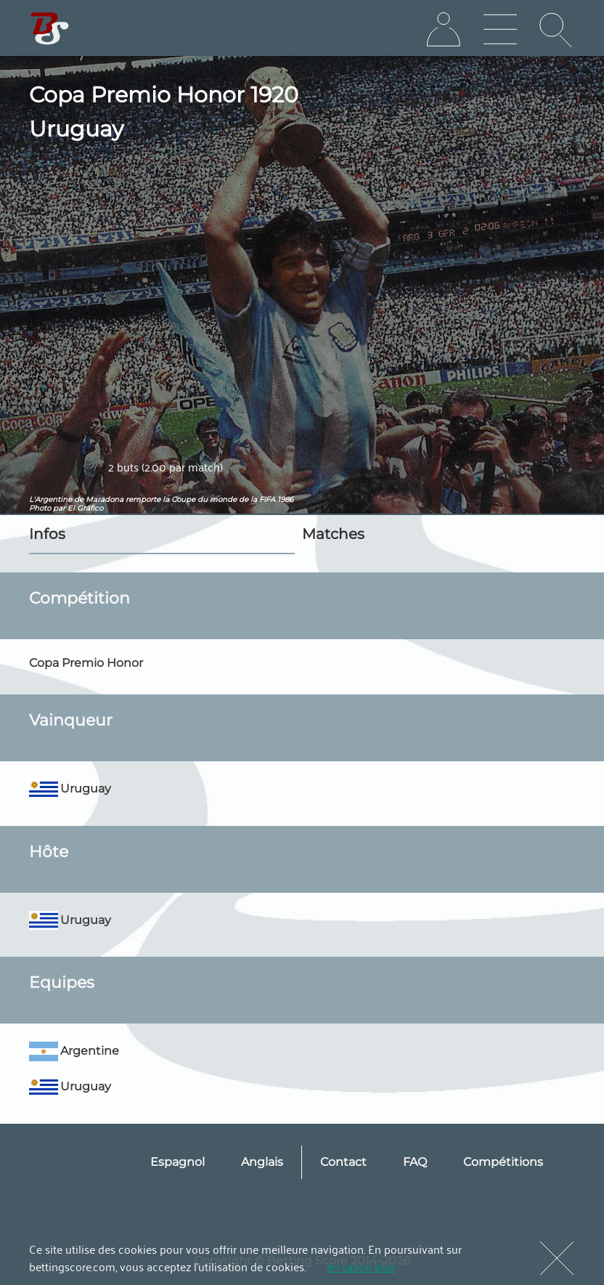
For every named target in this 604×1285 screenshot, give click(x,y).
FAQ (415, 1162)
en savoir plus (361, 1266)
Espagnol (177, 1162)
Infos (47, 534)
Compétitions (503, 1162)
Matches (333, 534)
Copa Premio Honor (86, 663)
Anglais (262, 1162)
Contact (343, 1162)
